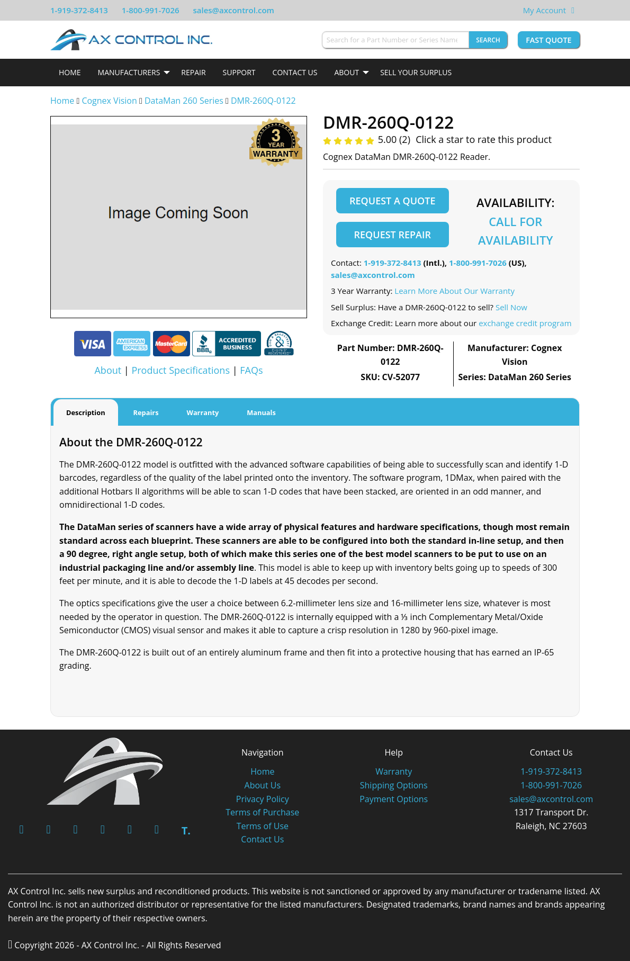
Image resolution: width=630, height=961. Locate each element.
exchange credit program (525, 323)
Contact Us (295, 72)
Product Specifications (180, 370)
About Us (263, 785)
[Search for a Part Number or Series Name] (395, 39)
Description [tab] (85, 412)
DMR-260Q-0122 (263, 100)
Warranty (393, 771)
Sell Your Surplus (416, 72)
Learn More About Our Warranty (454, 290)
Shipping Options (394, 785)
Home (70, 72)
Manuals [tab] (261, 412)
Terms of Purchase (262, 812)
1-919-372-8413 (79, 10)
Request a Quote (392, 200)
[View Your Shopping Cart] (572, 10)
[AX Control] (105, 770)
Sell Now (511, 307)
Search (488, 39)
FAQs (251, 370)
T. (186, 830)
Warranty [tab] (203, 412)
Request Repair (392, 234)
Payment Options (393, 799)
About (346, 72)
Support (239, 72)
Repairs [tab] (146, 412)
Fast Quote (548, 40)
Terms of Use (263, 826)
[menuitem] (69, 72)
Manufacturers (129, 72)
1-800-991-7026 (150, 10)
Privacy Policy (262, 799)
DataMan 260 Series (184, 100)
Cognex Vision (109, 100)
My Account (544, 10)
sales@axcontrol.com (233, 10)
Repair (193, 72)
